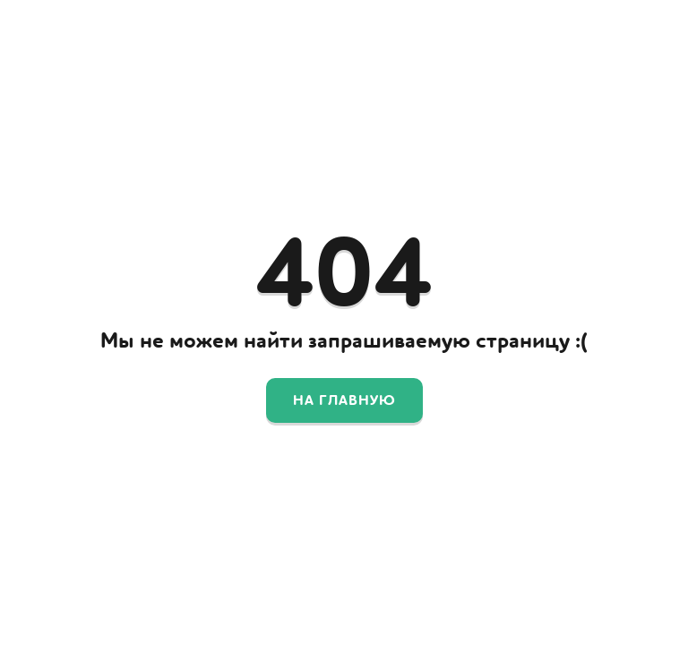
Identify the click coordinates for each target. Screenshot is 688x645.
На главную (344, 400)
